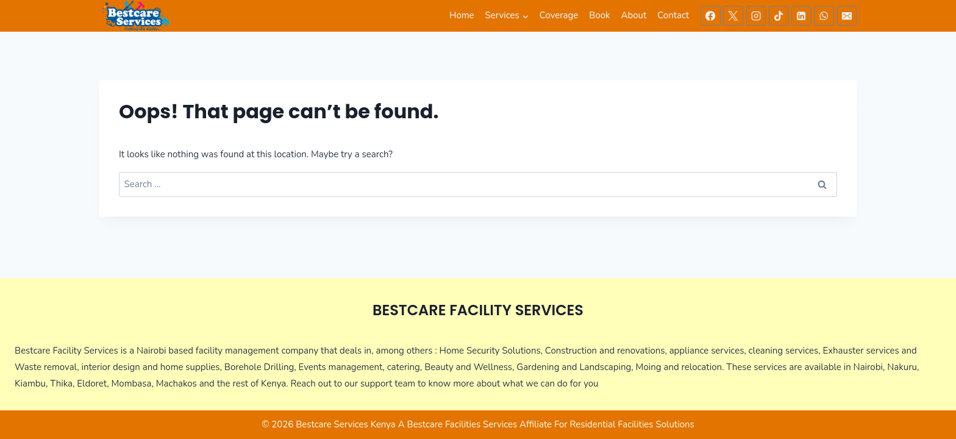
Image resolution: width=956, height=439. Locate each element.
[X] (733, 16)
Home (461, 15)
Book (599, 15)
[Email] (847, 16)
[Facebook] (710, 16)
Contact (673, 15)
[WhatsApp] (823, 16)
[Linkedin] (801, 16)
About (634, 15)
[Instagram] (756, 16)
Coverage (559, 15)
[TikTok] (778, 16)
